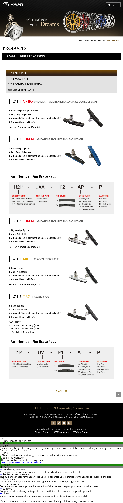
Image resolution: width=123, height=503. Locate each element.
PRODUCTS (91, 40)
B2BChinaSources (81, 432)
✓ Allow (4, 443)
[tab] (61, 73)
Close (3, 438)
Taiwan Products (43, 432)
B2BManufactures (61, 432)
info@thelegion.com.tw (85, 414)
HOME (82, 40)
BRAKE (101, 40)
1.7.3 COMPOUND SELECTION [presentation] (25, 84)
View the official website (28, 462)
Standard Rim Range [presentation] (21, 90)
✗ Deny (4, 445)
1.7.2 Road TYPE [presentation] (18, 78)
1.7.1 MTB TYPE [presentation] (17, 72)
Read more (7, 462)
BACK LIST (61, 391)
